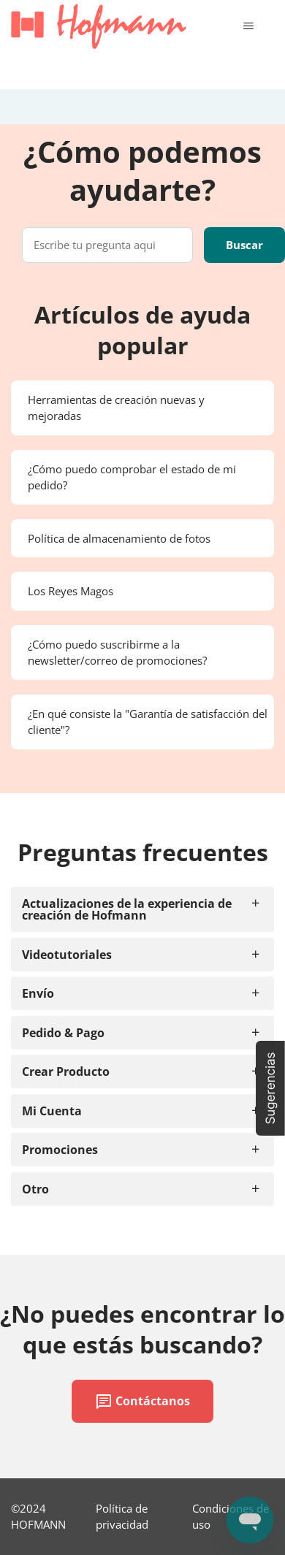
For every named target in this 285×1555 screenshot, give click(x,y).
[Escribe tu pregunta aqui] (107, 245)
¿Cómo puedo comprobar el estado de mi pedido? (132, 477)
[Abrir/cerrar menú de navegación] (248, 26)
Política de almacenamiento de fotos (119, 538)
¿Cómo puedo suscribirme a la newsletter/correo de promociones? (117, 652)
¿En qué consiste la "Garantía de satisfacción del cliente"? (147, 722)
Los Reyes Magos (70, 591)
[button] (270, 1088)
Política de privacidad (122, 1516)
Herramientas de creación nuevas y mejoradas (116, 408)
